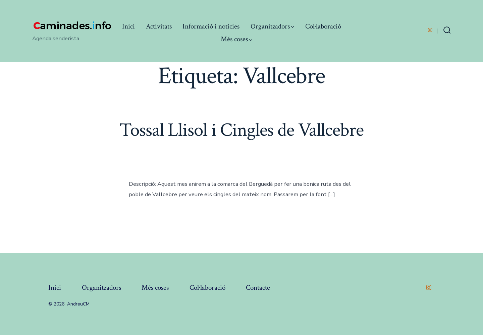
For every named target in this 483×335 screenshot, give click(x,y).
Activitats (159, 26)
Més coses (236, 39)
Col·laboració (323, 26)
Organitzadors (272, 26)
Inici (128, 26)
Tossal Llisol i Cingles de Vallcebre (241, 130)
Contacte (258, 287)
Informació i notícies (210, 26)
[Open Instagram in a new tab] (430, 30)
